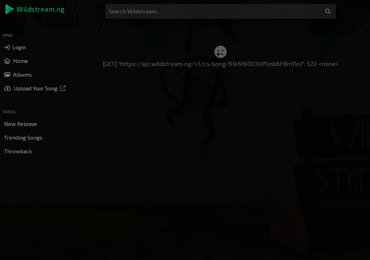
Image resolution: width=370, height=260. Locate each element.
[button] (35, 9)
